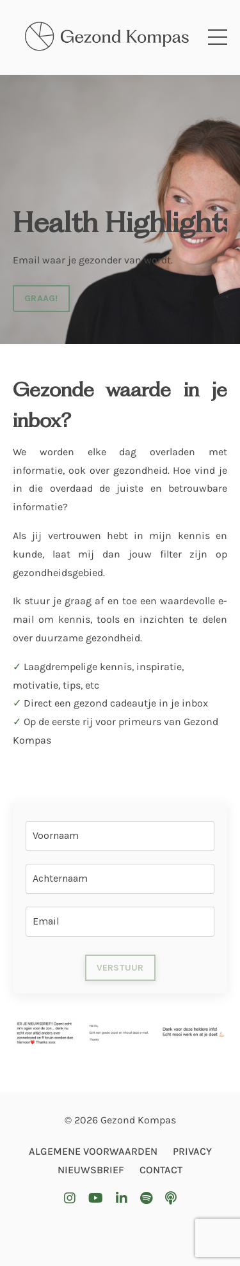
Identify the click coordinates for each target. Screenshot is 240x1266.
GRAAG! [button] (41, 298)
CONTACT (161, 1170)
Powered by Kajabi (120, 1231)
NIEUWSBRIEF (91, 1170)
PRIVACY (192, 1151)
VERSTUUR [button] (120, 967)
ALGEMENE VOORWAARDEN (93, 1151)
